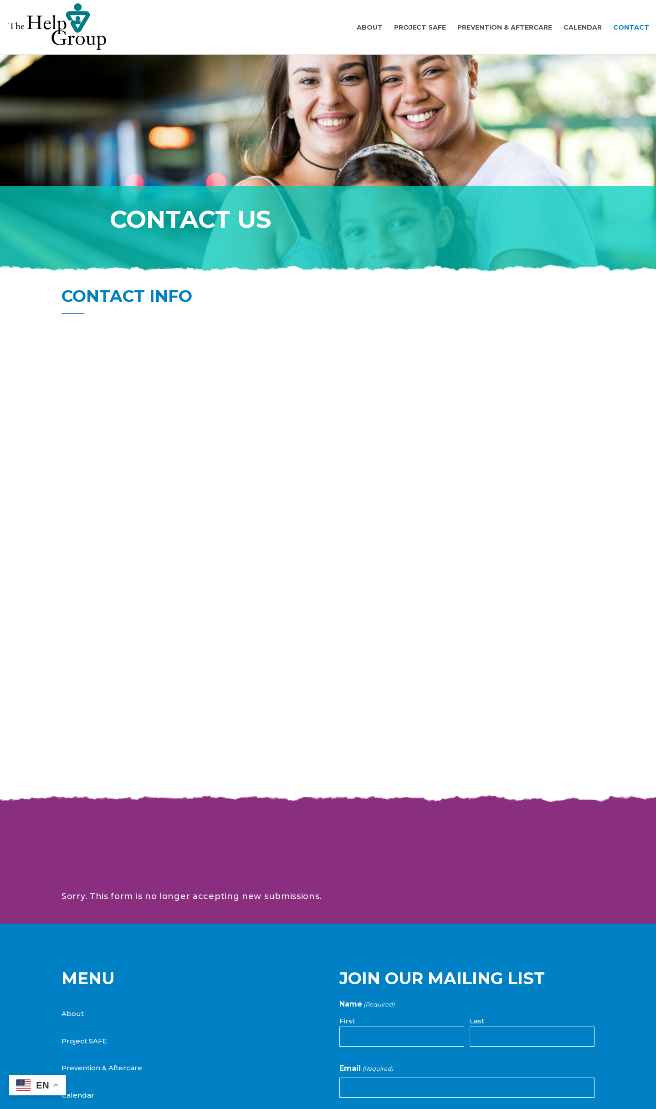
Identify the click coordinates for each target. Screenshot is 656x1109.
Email (366, 940)
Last (477, 893)
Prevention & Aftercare (102, 940)
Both (359, 1029)
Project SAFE (84, 913)
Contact (75, 995)
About (73, 886)
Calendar (78, 967)
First (347, 893)
